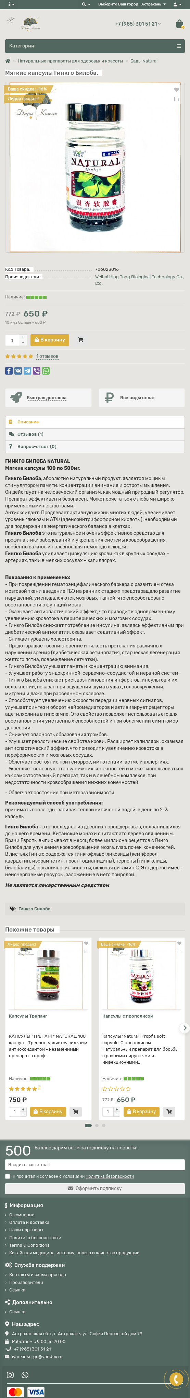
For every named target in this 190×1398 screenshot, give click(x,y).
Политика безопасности (35, 1231)
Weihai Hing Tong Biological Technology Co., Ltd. (139, 280)
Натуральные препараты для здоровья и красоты (70, 61)
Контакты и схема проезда (37, 1268)
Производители (26, 1276)
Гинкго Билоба (34, 908)
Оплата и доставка (29, 1216)
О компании (22, 1208)
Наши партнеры (26, 1223)
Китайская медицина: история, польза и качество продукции (74, 1246)
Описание (24, 421)
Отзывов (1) (26, 434)
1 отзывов (47, 356)
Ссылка (17, 1283)
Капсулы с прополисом (127, 1016)
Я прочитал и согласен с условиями (69, 1170)
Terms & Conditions (29, 1239)
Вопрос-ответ (32, 446)
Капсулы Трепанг (28, 1016)
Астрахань (151, 4)
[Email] (95, 1158)
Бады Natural (143, 61)
